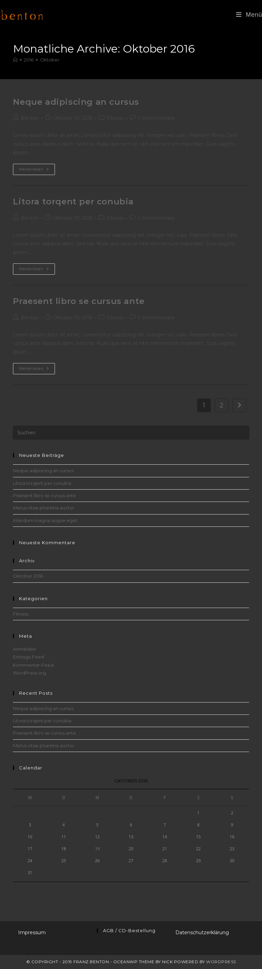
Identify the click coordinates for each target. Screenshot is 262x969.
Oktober (49, 59)
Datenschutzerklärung (202, 932)
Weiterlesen (37, 171)
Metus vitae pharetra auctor (43, 507)
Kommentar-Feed (33, 665)
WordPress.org (29, 673)
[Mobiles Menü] (249, 14)
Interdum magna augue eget (45, 520)
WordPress (221, 961)
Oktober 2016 (28, 576)
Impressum (32, 932)
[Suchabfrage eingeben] (131, 432)
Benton (30, 118)
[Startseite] (15, 59)
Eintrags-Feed (28, 657)
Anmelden (24, 649)
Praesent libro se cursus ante (78, 301)
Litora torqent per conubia (73, 201)
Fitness (114, 118)
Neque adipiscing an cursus (76, 102)
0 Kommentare (156, 118)
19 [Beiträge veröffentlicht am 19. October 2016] (97, 849)
